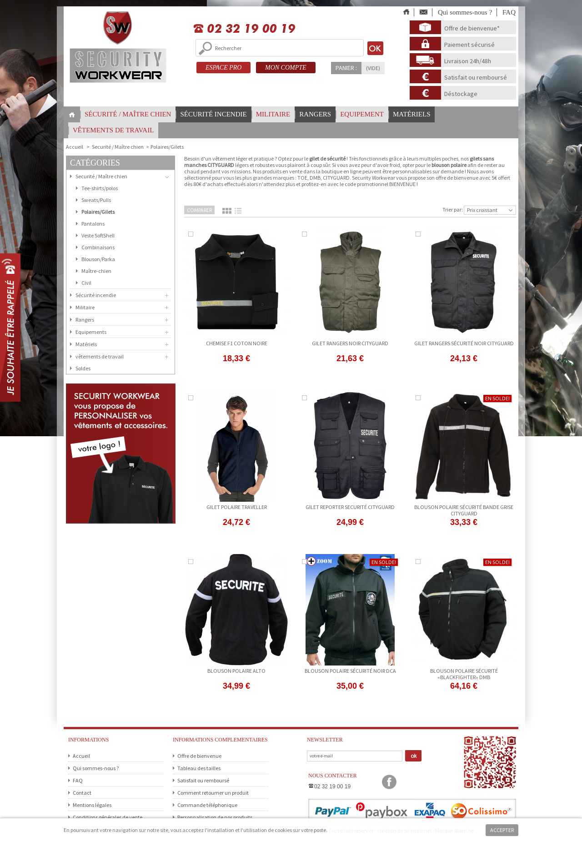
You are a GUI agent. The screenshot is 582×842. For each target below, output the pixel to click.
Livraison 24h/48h (467, 61)
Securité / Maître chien (118, 146)
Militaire (273, 114)
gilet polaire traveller (236, 507)
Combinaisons (98, 247)
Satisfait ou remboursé (475, 77)
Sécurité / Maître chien (128, 114)
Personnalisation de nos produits (214, 817)
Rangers (315, 114)
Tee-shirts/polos (99, 188)
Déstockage (460, 94)
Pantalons (93, 223)
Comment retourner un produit (213, 792)
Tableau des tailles (199, 768)
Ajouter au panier (464, 369)
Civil (86, 282)
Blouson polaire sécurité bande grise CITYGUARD (463, 510)
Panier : (346, 68)
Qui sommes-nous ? (465, 12)
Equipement (362, 114)
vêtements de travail (113, 130)
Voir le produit (236, 369)
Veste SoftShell (98, 235)
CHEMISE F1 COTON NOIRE (236, 343)
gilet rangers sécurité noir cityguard (464, 343)
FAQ (509, 12)
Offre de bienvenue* (472, 28)
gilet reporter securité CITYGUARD (350, 507)
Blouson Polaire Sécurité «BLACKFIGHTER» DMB (464, 674)
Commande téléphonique (207, 805)
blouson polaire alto (236, 670)
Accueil (81, 755)
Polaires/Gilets (98, 211)
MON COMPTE (285, 67)
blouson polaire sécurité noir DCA (350, 670)
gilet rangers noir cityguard (350, 343)
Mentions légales (92, 805)
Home (71, 115)
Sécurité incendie (213, 114)
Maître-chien (96, 270)
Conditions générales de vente (107, 817)
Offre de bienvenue (199, 755)
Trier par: (452, 209)
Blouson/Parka (98, 259)
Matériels (412, 114)
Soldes (82, 368)
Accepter (502, 830)
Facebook (389, 782)
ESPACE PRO (223, 67)
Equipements (90, 331)
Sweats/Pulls (96, 200)
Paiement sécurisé (469, 44)
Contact (82, 792)
